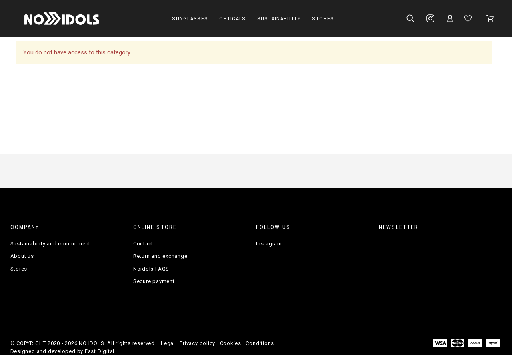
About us (22, 256)
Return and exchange (160, 256)
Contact (143, 244)
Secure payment (154, 281)
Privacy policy (197, 343)
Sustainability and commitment (50, 244)
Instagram (269, 244)
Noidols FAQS (151, 269)
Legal (168, 343)
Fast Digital (99, 351)
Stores (19, 269)
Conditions (260, 343)
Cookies (230, 343)
